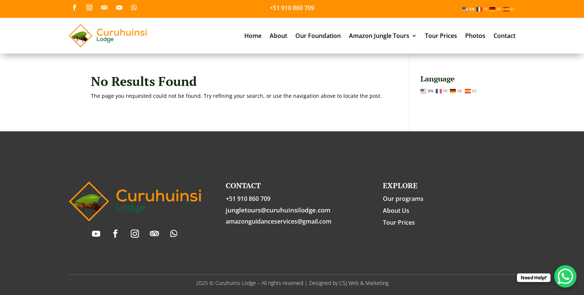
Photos (475, 36)
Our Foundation (318, 36)
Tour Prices (441, 36)
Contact (504, 36)
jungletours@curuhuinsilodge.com (278, 210)
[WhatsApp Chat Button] (565, 276)
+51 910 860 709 (292, 8)
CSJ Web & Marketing (363, 282)
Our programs (403, 199)
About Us (396, 210)
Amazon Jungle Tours (379, 36)
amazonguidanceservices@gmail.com (278, 221)
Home (252, 36)
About (278, 36)
